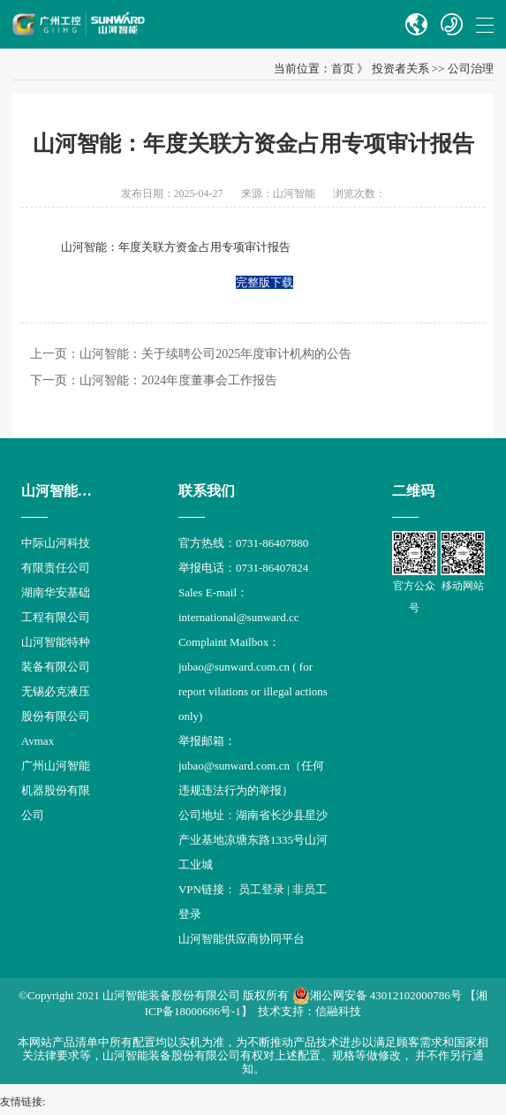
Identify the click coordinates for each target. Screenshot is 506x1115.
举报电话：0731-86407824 (243, 567)
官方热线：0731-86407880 (243, 543)
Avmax (37, 740)
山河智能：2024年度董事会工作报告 (178, 380)
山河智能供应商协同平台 (241, 938)
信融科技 (338, 1011)
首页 (342, 68)
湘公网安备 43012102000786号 (377, 996)
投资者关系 (400, 68)
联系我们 (206, 490)
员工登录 (261, 889)
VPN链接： (208, 889)
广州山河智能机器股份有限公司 (55, 790)
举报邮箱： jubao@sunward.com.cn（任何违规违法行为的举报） (251, 765)
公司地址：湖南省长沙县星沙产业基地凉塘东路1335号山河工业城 (253, 839)
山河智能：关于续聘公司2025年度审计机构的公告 (215, 353)
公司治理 (471, 68)
